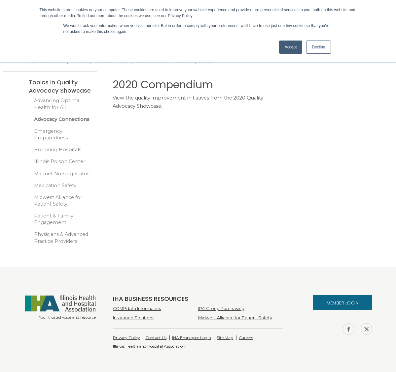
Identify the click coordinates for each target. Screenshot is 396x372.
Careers (246, 337)
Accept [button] (291, 47)
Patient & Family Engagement (53, 219)
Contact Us (155, 337)
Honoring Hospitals (57, 150)
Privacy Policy (126, 337)
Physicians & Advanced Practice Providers (61, 237)
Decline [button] (318, 47)
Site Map (225, 337)
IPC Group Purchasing (221, 308)
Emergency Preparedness (51, 134)
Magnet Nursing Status (61, 174)
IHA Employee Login (191, 337)
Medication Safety (55, 185)
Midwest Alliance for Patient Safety (58, 200)
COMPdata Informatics (137, 308)
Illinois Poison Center (59, 161)
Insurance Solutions (133, 317)
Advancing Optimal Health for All (57, 104)
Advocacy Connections (62, 119)
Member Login (343, 303)
